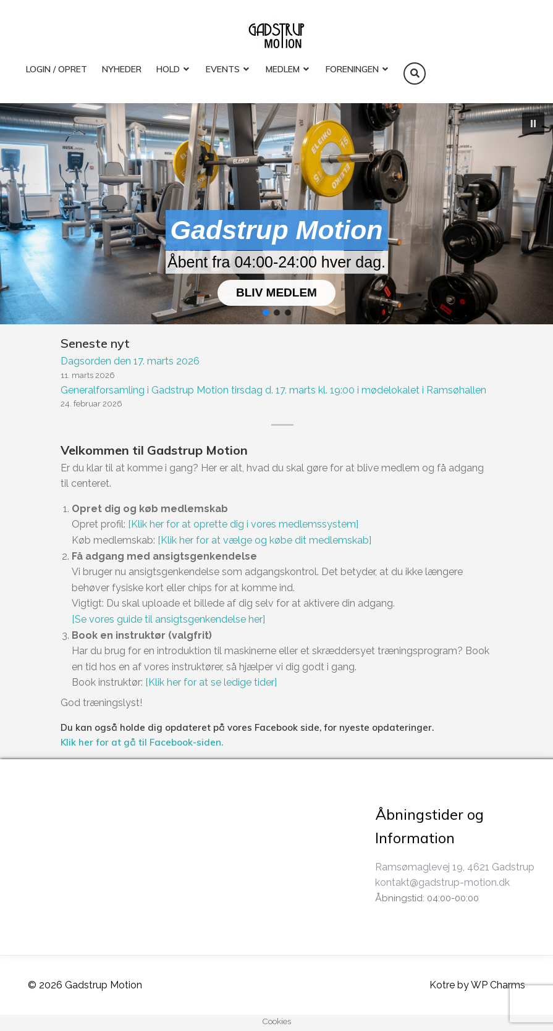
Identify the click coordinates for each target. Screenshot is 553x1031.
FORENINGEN (352, 69)
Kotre (442, 985)
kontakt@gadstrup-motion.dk (442, 882)
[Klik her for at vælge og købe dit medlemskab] (264, 540)
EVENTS (223, 69)
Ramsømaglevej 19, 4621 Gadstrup (454, 867)
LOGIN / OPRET (56, 69)
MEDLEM (283, 69)
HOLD (168, 69)
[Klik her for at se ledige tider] (211, 682)
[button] (533, 123)
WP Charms (498, 985)
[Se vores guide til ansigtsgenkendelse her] (168, 619)
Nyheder (121, 69)
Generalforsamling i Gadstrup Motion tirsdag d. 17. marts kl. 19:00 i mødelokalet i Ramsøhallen (273, 390)
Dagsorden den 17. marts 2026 (130, 361)
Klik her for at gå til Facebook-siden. (142, 742)
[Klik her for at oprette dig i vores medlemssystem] (243, 524)
